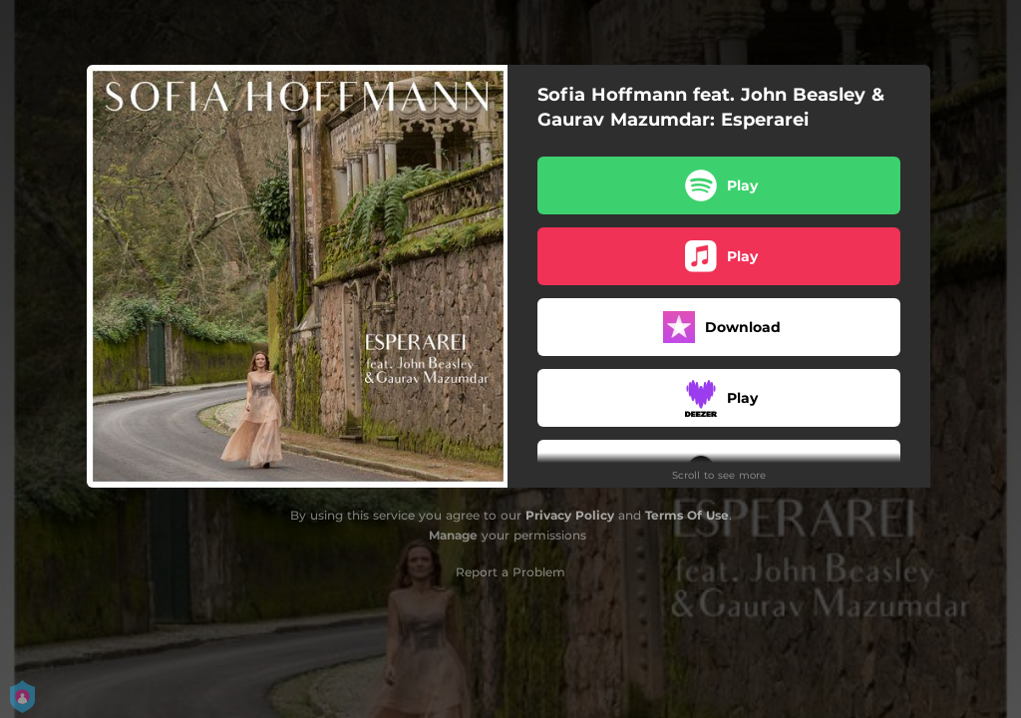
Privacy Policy (569, 515)
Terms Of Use (687, 515)
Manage (453, 535)
